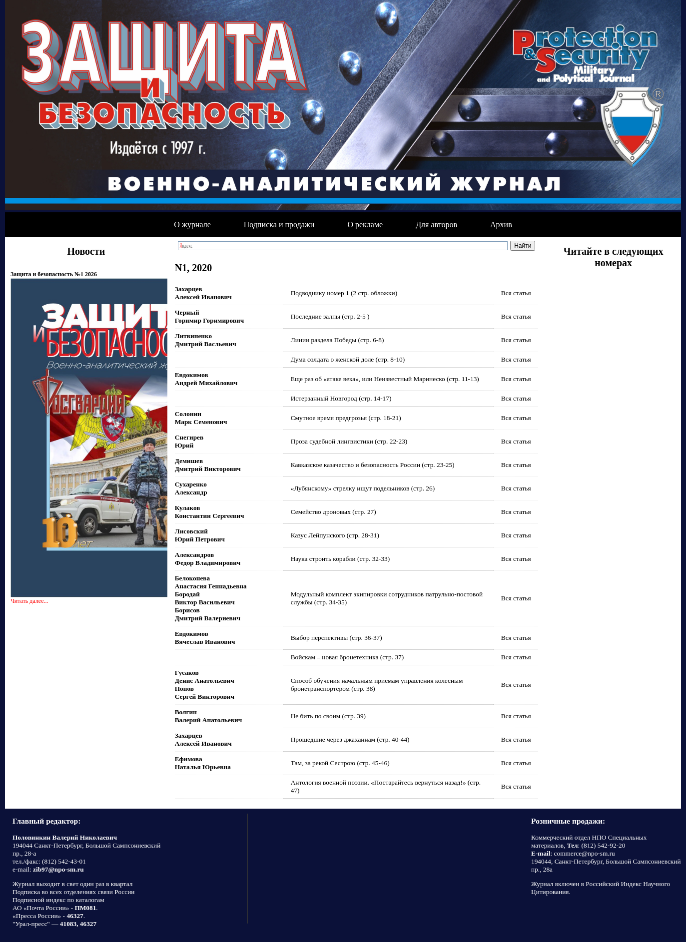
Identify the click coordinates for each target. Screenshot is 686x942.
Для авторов (436, 224)
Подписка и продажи (279, 224)
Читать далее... (29, 600)
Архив (501, 224)
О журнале (192, 224)
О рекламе (365, 224)
